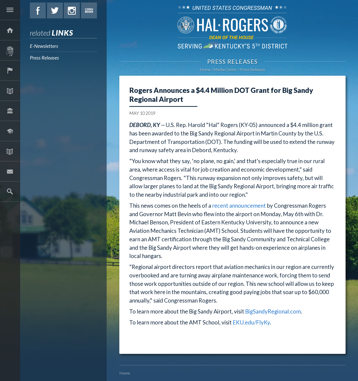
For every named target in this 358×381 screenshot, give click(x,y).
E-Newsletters (44, 46)
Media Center (10, 151)
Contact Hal (10, 171)
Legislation (10, 111)
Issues (10, 91)
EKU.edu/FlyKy (251, 322)
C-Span (89, 10)
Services (10, 70)
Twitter (55, 10)
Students (10, 131)
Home (205, 69)
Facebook (38, 10)
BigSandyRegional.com (273, 311)
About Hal (10, 50)
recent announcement (239, 205)
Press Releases (44, 58)
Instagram (72, 10)
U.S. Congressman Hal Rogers (232, 27)
